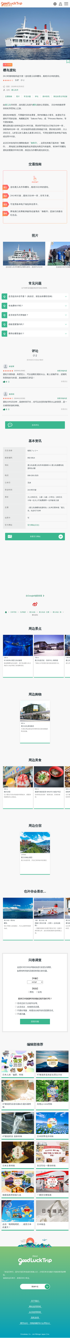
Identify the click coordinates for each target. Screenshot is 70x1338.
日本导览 (13, 612)
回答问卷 (35, 1021)
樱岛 (35, 105)
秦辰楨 (11, 394)
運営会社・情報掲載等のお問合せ (35, 1323)
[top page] (6, 612)
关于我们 (35, 1301)
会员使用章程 (35, 1312)
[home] (11, 4)
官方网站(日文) (33, 525)
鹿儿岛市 (14, 90)
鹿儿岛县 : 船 (57, 612)
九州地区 (23, 612)
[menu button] (66, 4)
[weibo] (35, 604)
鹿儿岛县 (32, 612)
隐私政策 (35, 1318)
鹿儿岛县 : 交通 (44, 612)
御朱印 (34, 143)
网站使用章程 (35, 1306)
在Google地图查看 (34, 596)
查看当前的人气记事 (33, 1337)
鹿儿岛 (8, 105)
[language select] (55, 4)
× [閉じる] (44, 1337)
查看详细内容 (62, 371)
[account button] (60, 3)
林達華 (11, 366)
